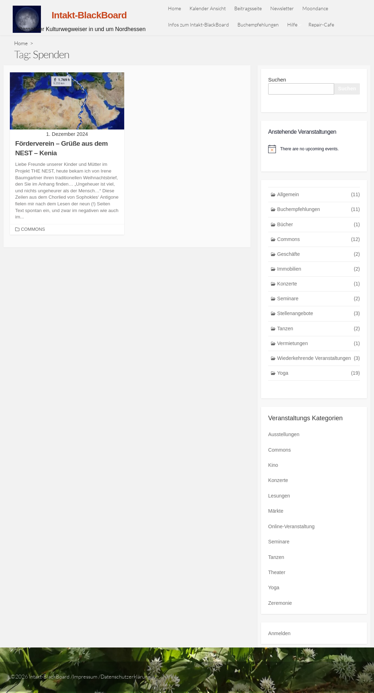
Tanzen (319, 334)
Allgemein (319, 196)
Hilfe (294, 25)
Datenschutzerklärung (134, 677)
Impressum (90, 677)
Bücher (319, 226)
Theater (277, 575)
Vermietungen (319, 349)
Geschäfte (319, 257)
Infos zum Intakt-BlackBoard (200, 25)
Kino (273, 471)
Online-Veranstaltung (293, 530)
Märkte (276, 515)
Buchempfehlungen (260, 25)
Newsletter (284, 8)
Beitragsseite (250, 8)
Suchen (277, 80)
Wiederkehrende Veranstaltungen (319, 365)
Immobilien (319, 272)
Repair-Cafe (323, 25)
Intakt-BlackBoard (51, 677)
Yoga (319, 380)
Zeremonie (281, 605)
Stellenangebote (319, 318)
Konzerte (319, 288)
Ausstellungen (284, 441)
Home (176, 8)
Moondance (317, 8)
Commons (34, 229)
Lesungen (279, 501)
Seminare (319, 303)
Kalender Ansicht (210, 8)
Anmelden (280, 635)
